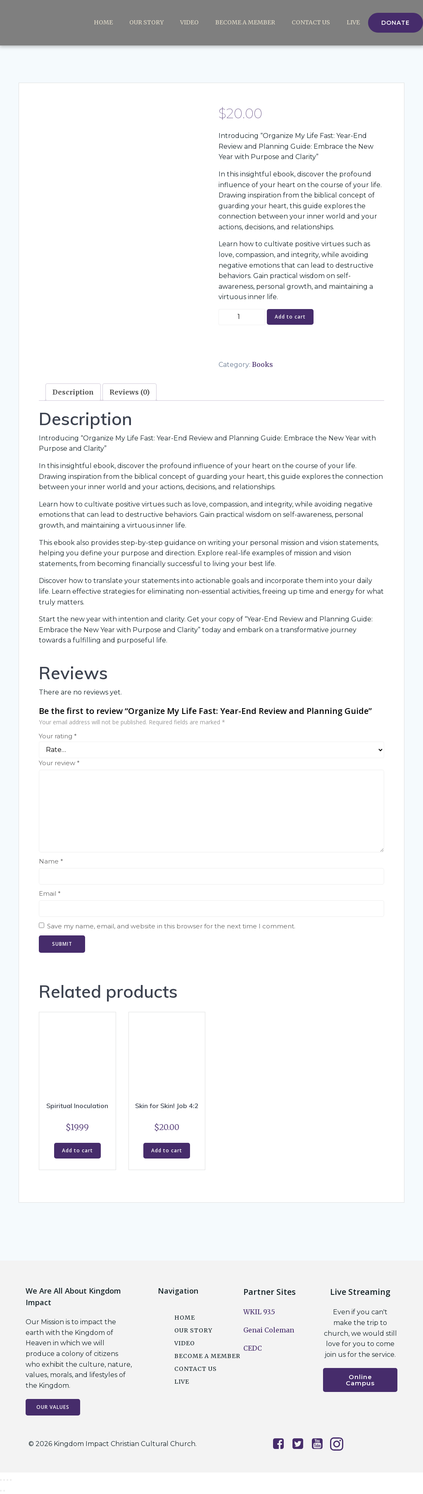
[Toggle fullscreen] (4, 1480)
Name (51, 861)
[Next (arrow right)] (4, 1491)
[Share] (7, 1480)
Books (262, 364)
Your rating (58, 736)
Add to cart (290, 316)
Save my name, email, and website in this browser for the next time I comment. (171, 926)
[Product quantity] (242, 317)
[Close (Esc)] (11, 1480)
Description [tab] (73, 392)
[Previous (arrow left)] (1, 1491)
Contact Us (311, 22)
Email (50, 893)
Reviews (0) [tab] (129, 392)
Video (189, 22)
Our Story (146, 22)
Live (353, 22)
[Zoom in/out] (1, 1480)
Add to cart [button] (77, 1150)
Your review (59, 763)
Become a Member (245, 22)
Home (103, 22)
